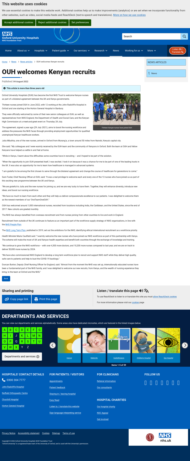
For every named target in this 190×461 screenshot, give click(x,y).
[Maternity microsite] (94, 345)
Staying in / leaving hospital (62, 394)
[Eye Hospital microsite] (168, 345)
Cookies (45, 433)
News (13, 62)
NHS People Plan (13, 224)
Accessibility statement (28, 433)
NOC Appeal (102, 413)
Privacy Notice (8, 433)
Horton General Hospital (13, 406)
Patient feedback (57, 387)
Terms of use (69, 433)
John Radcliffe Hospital (13, 387)
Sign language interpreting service (65, 413)
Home (4, 62)
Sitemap (56, 433)
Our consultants (104, 387)
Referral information (106, 381)
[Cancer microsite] (69, 345)
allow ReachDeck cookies (165, 297)
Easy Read (54, 400)
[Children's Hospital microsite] (143, 345)
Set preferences (80, 22)
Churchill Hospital (10, 399)
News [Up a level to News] (154, 73)
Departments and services (20, 356)
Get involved (102, 419)
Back (6, 278)
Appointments (56, 381)
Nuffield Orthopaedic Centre (15, 393)
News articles (26, 62)
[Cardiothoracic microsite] (119, 345)
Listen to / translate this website (64, 406)
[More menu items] (151, 51)
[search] (184, 36)
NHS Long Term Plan (16, 230)
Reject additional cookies (52, 22)
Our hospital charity (106, 406)
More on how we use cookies (129, 14)
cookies (135, 302)
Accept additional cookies (18, 22)
